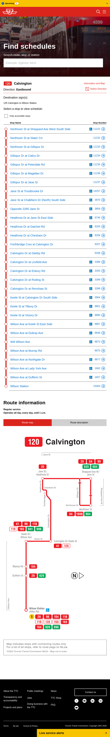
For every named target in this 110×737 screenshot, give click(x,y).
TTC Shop (56, 698)
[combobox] (53, 62)
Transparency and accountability (12, 699)
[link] (76, 700)
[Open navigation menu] (104, 11)
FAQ (53, 705)
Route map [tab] (27, 422)
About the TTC (10, 691)
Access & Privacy (30, 726)
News (54, 691)
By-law (16, 726)
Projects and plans (12, 707)
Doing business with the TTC (37, 706)
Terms (5, 726)
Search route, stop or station (21, 54)
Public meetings (35, 691)
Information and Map (94, 83)
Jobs (29, 698)
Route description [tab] (79, 422)
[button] (55, 3)
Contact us (90, 692)
